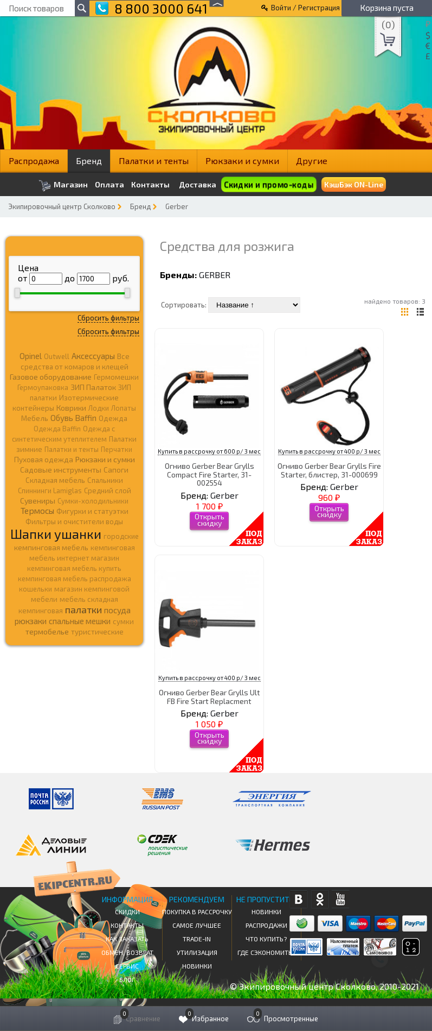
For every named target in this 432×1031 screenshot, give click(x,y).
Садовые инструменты (60, 469)
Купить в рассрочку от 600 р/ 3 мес (209, 451)
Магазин (63, 185)
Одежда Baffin (57, 428)
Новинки (197, 966)
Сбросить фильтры (108, 317)
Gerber (176, 206)
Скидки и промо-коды (269, 184)
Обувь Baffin (73, 418)
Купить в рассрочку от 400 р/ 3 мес (329, 451)
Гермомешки (116, 377)
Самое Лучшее (196, 925)
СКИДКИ (127, 911)
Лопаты (123, 408)
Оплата (109, 184)
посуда (117, 610)
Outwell (56, 356)
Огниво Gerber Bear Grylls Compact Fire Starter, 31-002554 (209, 474)
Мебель (34, 418)
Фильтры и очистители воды (74, 521)
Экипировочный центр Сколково (61, 206)
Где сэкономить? (266, 952)
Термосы (37, 510)
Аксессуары (93, 356)
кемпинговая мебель (51, 547)
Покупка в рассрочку (197, 911)
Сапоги (116, 469)
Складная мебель (55, 480)
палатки (83, 609)
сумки (123, 621)
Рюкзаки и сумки (242, 160)
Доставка (197, 184)
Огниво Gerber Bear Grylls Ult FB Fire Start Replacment (209, 696)
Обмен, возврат (127, 952)
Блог (127, 979)
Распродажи (266, 925)
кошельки (35, 588)
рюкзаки (31, 621)
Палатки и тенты (154, 160)
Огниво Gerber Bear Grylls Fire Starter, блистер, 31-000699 (329, 470)
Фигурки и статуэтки (92, 511)
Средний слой (107, 490)
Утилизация (197, 952)
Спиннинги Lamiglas (50, 490)
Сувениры (37, 500)
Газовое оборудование (51, 376)
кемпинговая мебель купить (74, 568)
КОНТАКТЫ (127, 925)
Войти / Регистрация (305, 7)
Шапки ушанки (55, 534)
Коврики (71, 407)
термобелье (47, 631)
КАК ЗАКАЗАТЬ (127, 938)
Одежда (113, 418)
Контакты (150, 184)
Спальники (105, 480)
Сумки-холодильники (92, 500)
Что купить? (266, 938)
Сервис (127, 966)
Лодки (98, 408)
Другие (311, 160)
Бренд (89, 160)
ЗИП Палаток (93, 387)
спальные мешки (80, 621)
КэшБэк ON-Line (353, 184)
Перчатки (116, 449)
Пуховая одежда (43, 459)
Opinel (31, 356)
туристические (97, 631)
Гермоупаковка (42, 387)
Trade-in (197, 938)
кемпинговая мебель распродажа (74, 578)
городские (121, 536)
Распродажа (34, 160)
